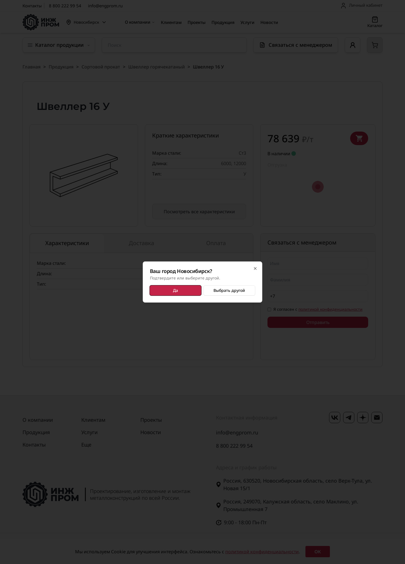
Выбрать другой (229, 290)
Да (175, 290)
